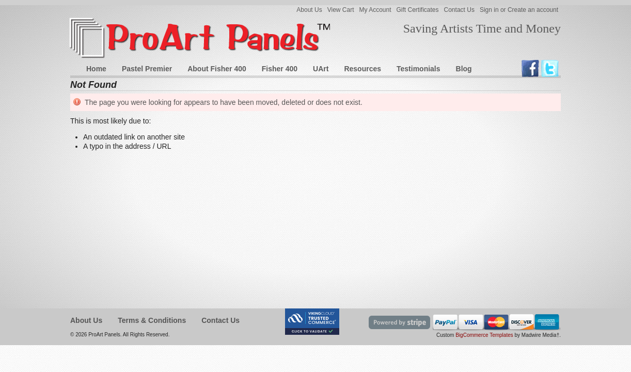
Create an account (533, 9)
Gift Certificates (418, 9)
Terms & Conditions (152, 320)
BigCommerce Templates (484, 335)
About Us (309, 9)
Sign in (489, 9)
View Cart (340, 9)
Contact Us (459, 9)
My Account (375, 9)
